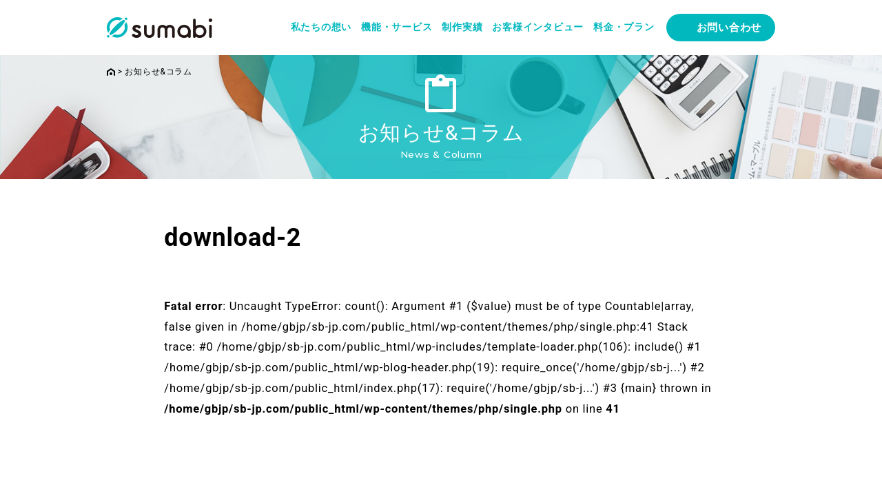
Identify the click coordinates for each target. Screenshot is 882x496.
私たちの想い (321, 26)
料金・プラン (624, 26)
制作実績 (462, 26)
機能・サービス (396, 26)
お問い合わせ (729, 27)
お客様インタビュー (538, 26)
